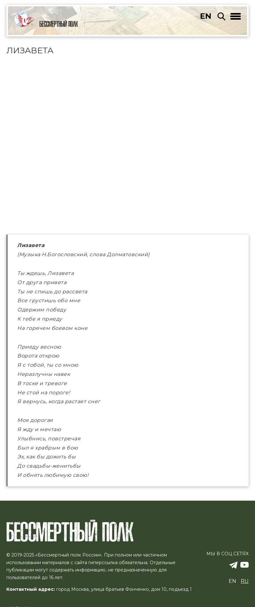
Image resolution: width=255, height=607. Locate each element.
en (205, 16)
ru (245, 581)
